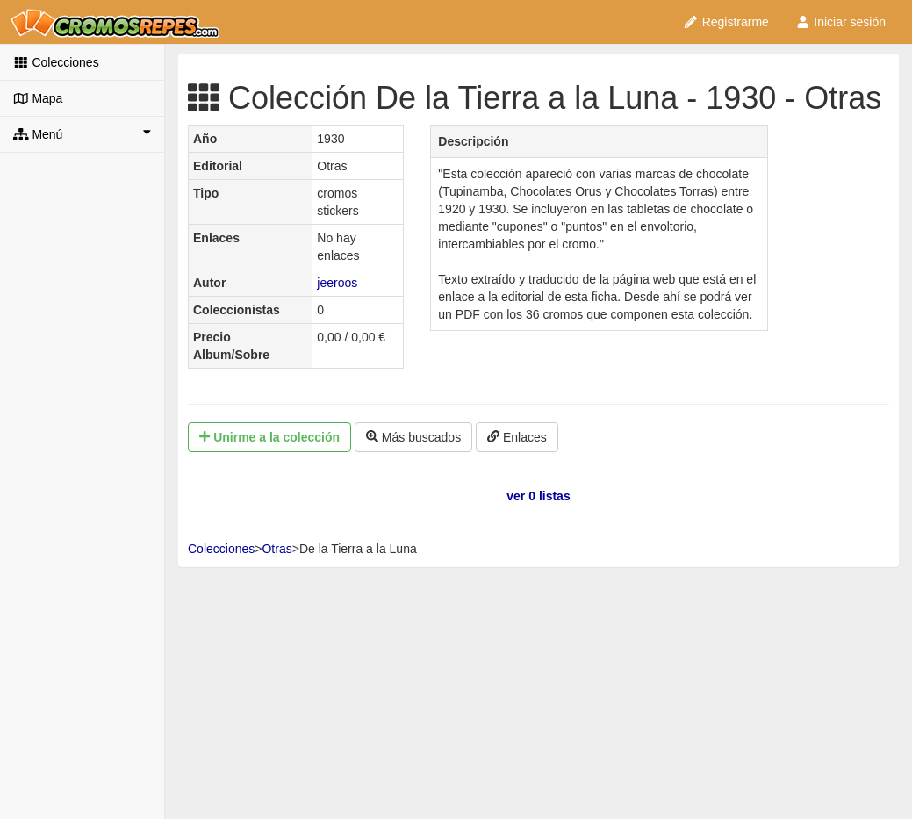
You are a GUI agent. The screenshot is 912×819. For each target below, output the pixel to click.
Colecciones (56, 62)
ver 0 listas (538, 496)
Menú (82, 133)
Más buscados (413, 437)
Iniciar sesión (840, 22)
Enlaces (517, 437)
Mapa (37, 98)
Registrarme (726, 22)
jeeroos (337, 283)
